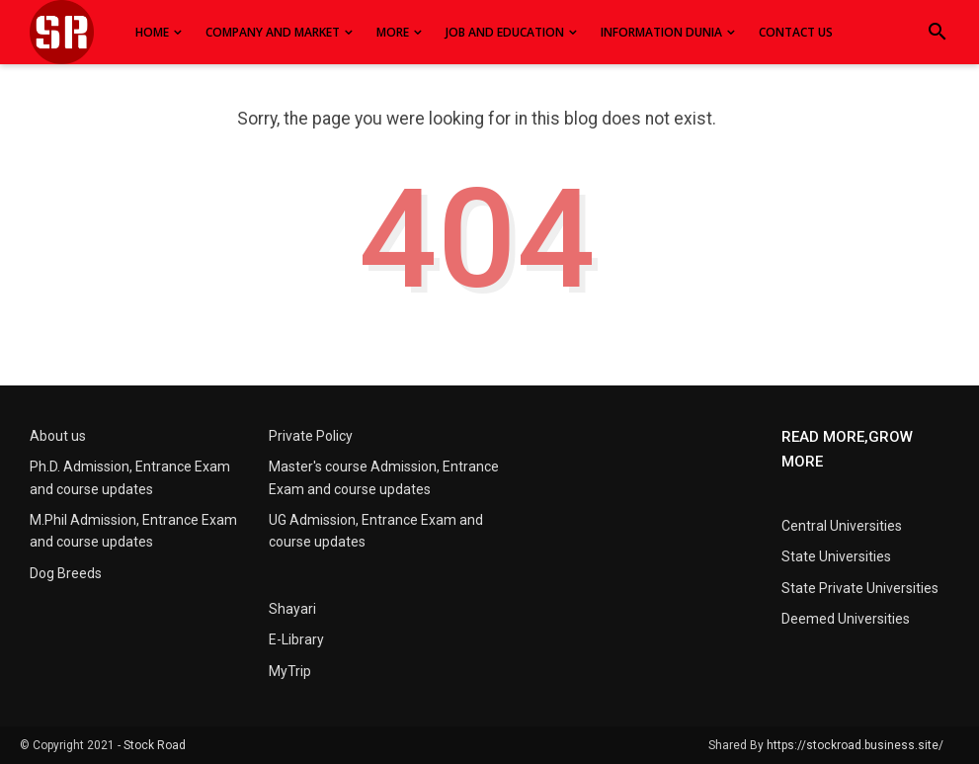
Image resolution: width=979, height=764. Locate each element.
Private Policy (311, 436)
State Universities (836, 556)
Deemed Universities (845, 619)
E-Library (296, 639)
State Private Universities (859, 588)
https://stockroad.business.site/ (855, 745)
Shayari (292, 609)
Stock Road (154, 745)
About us (58, 436)
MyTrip (290, 671)
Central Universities (841, 526)
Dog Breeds (66, 573)
